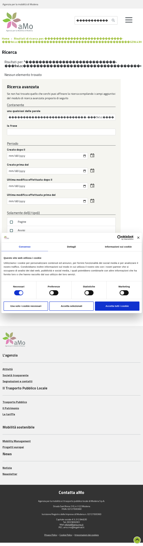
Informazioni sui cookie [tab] (118, 246)
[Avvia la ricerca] (113, 20)
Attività (8, 369)
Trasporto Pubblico (15, 402)
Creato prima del (18, 165)
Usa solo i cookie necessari (25, 306)
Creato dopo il (16, 150)
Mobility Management (17, 441)
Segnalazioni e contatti (17, 381)
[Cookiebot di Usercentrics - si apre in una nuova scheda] (119, 237)
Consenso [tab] (24, 246)
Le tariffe (9, 414)
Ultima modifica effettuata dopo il (29, 180)
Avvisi (17, 230)
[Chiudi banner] (138, 237)
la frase (12, 126)
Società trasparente (16, 375)
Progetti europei (13, 447)
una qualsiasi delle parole (24, 111)
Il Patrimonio (11, 408)
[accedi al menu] (129, 21)
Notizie (7, 468)
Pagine (17, 222)
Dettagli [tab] (71, 246)
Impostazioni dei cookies (87, 535)
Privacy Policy (50, 535)
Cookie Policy (66, 535)
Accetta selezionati (71, 306)
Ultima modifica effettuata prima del (31, 195)
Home (5, 38)
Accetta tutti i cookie (117, 306)
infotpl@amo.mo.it (74, 524)
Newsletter (10, 474)
